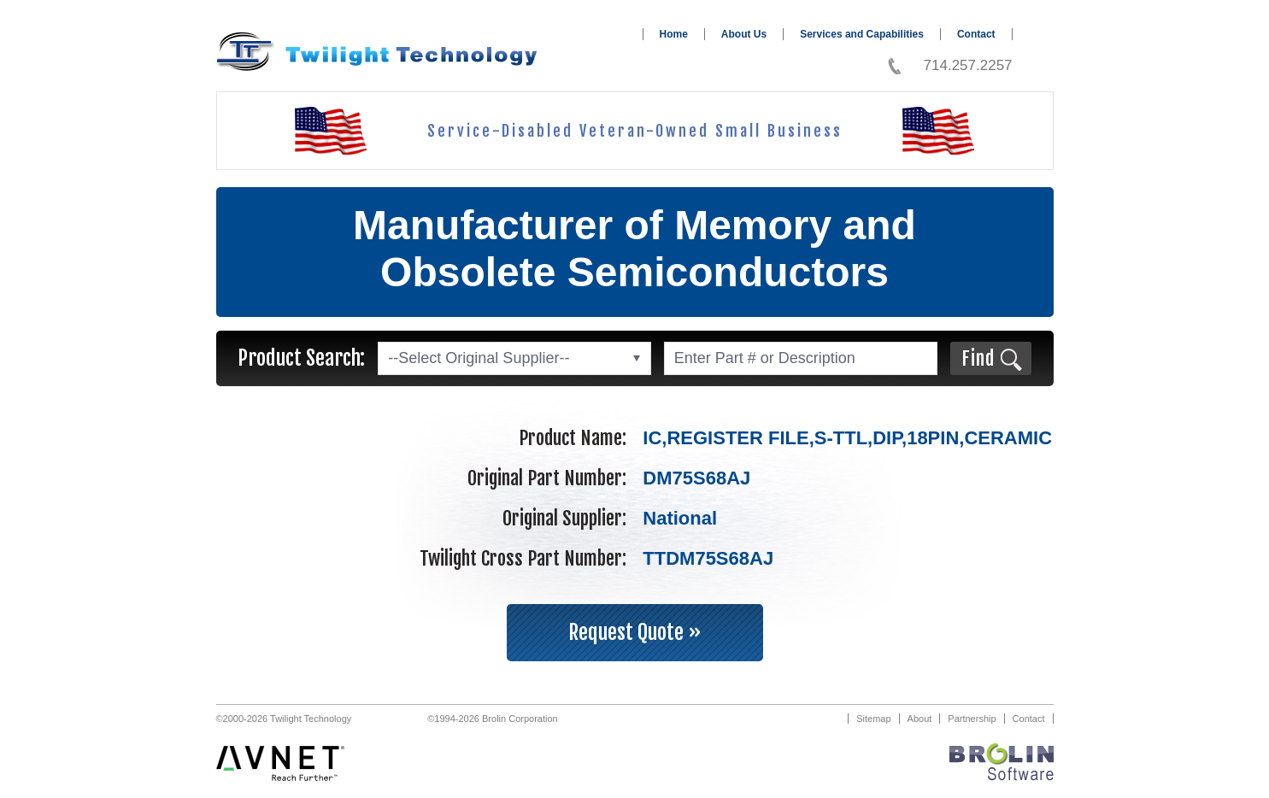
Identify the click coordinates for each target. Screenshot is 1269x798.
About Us (744, 34)
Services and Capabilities (862, 34)
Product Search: (301, 358)
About (920, 718)
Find (978, 358)
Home (674, 34)
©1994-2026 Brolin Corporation (492, 718)
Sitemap (873, 718)
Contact (976, 34)
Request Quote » (635, 632)
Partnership (972, 718)
